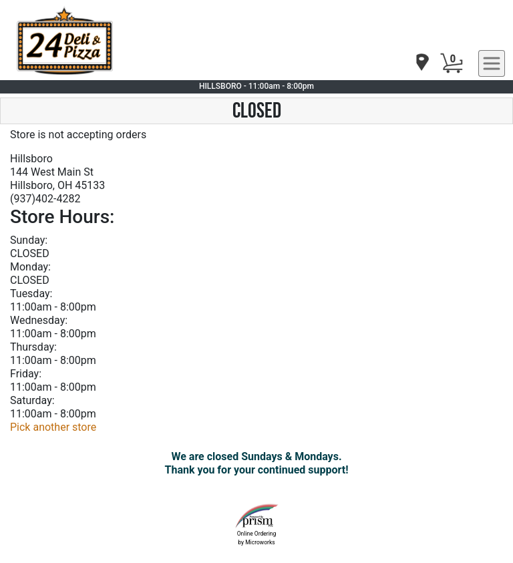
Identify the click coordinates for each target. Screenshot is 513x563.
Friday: (25, 373)
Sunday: (28, 240)
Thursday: (33, 347)
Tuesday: (31, 293)
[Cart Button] (451, 63)
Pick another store (53, 427)
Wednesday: (38, 320)
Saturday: (32, 400)
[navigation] (421, 63)
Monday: (30, 266)
